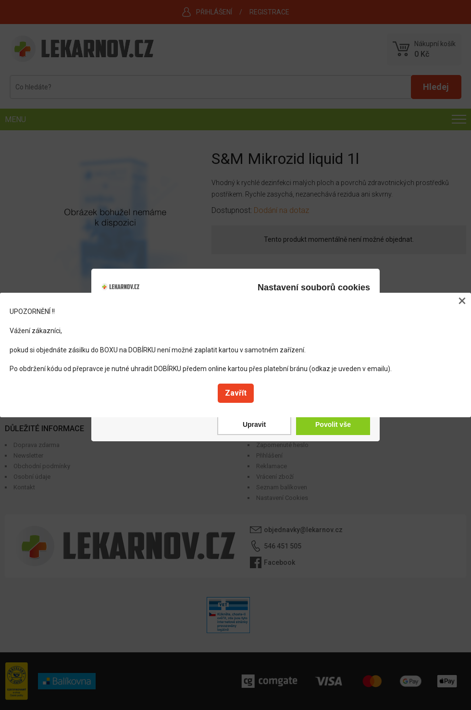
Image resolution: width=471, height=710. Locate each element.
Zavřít (236, 393)
